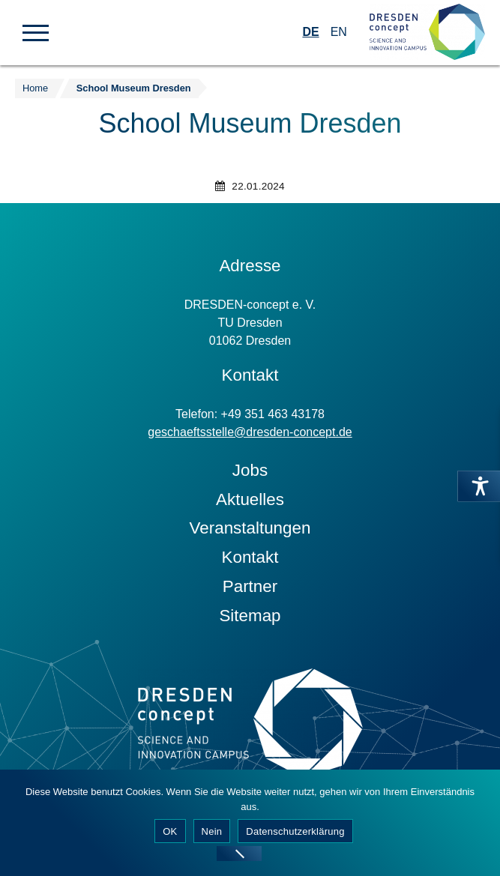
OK (170, 831)
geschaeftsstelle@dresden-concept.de (250, 432)
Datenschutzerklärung (295, 831)
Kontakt (250, 557)
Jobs (250, 470)
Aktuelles (250, 499)
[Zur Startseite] (427, 32)
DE (310, 31)
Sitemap (249, 615)
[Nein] (239, 853)
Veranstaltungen (250, 528)
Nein (212, 831)
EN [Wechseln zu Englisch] (339, 31)
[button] (35, 31)
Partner (250, 586)
